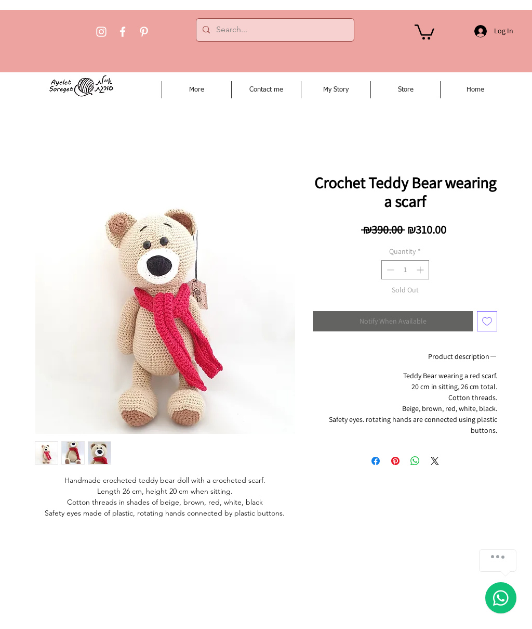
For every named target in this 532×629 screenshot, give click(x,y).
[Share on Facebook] (375, 461)
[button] (424, 31)
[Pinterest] (144, 31)
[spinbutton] (405, 270)
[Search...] (274, 30)
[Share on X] (435, 461)
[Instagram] (101, 31)
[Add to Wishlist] (487, 321)
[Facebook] (122, 31)
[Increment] (421, 270)
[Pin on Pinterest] (395, 461)
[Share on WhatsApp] (415, 461)
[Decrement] (389, 270)
